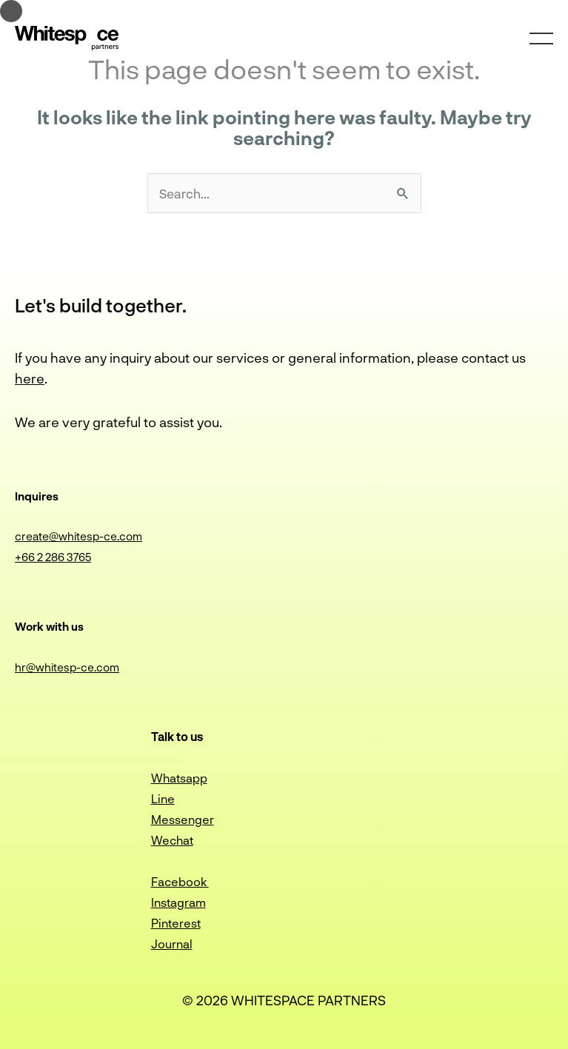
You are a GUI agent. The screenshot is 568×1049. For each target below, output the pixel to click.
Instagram (178, 902)
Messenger (182, 819)
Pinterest (176, 923)
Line (163, 798)
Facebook (180, 881)
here (29, 378)
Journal (172, 943)
